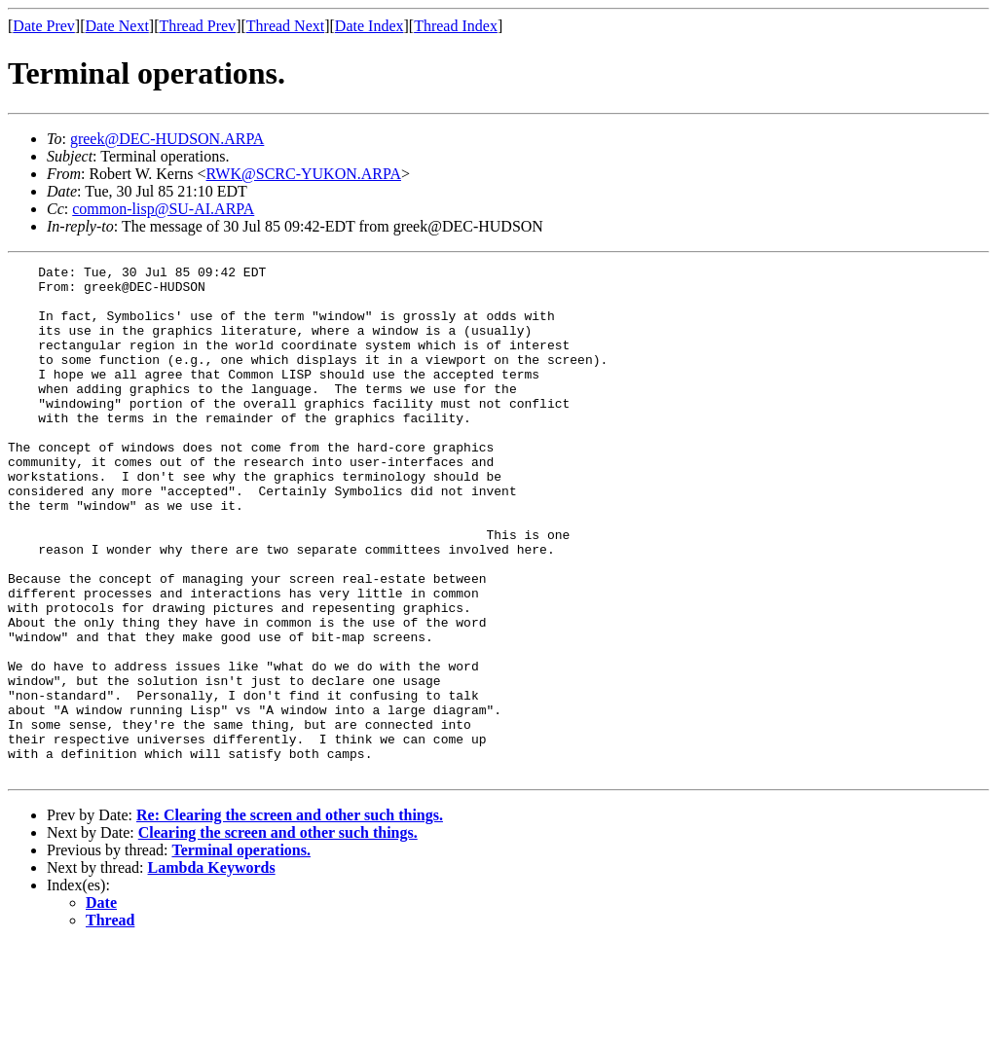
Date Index (369, 26)
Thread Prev (197, 26)
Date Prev (44, 26)
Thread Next (285, 26)
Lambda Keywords (212, 969)
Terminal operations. (241, 952)
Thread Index (456, 26)
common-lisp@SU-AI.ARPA (163, 208)
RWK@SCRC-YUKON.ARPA (303, 173)
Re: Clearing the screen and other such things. (289, 917)
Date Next (117, 26)
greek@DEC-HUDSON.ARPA (167, 138)
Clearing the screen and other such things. (278, 934)
